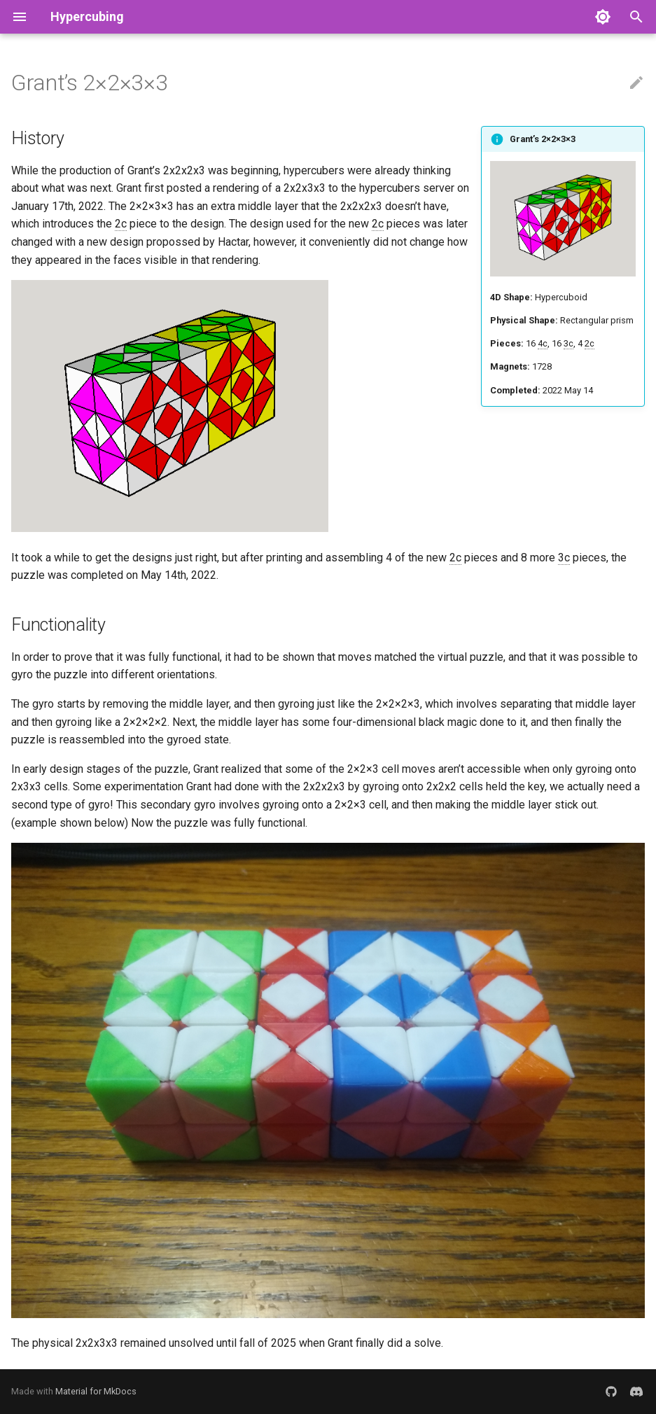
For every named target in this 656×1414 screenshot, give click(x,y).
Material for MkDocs (96, 1391)
